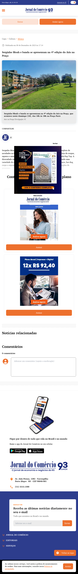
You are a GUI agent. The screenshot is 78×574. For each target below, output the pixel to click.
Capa (4, 39)
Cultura (12, 39)
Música (21, 39)
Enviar (67, 523)
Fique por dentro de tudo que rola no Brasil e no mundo (38, 438)
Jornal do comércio (17, 535)
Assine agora (57, 22)
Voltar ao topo (65, 552)
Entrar (20, 22)
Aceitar (68, 566)
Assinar (39, 247)
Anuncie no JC (61, 2)
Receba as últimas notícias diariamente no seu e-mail (42, 510)
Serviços (11, 545)
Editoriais (11, 540)
